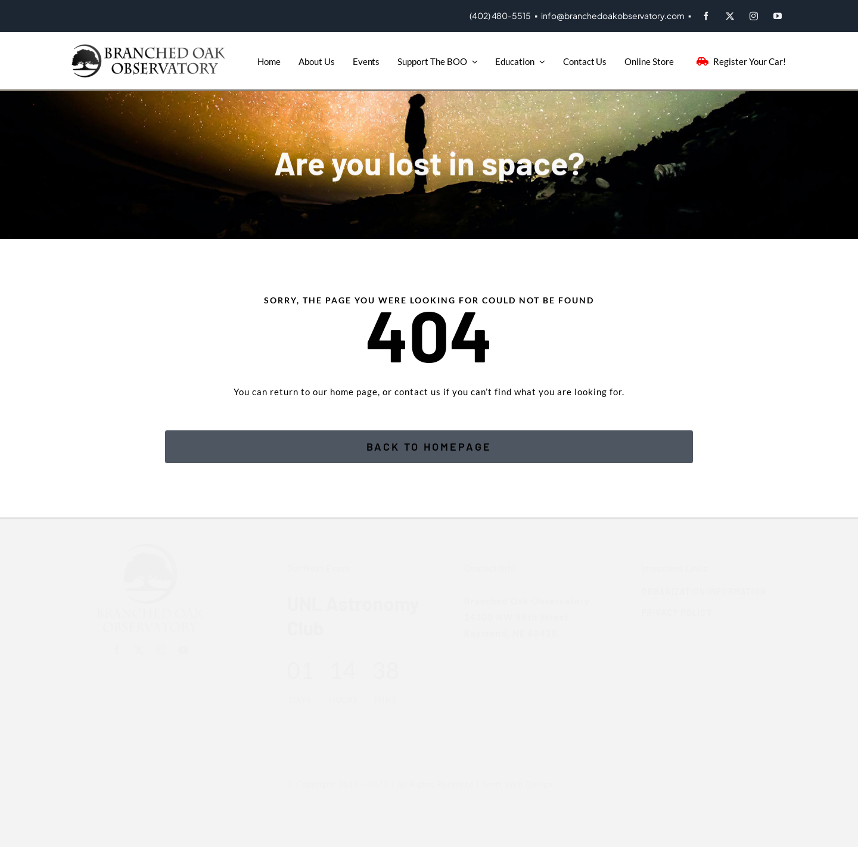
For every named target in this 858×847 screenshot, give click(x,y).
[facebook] (706, 16)
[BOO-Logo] (150, 48)
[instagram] (754, 16)
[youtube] (777, 16)
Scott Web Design (511, 784)
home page (354, 391)
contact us (417, 391)
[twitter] (730, 16)
